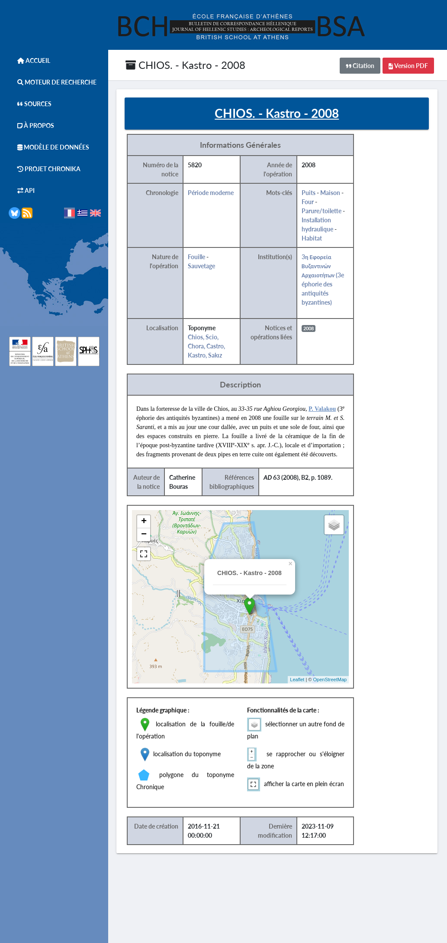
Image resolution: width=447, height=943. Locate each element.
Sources (30, 103)
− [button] (149, 535)
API (22, 190)
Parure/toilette (326, 211)
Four (312, 202)
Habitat (316, 238)
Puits (313, 193)
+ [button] (149, 522)
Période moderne (216, 193)
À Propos (31, 125)
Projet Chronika (44, 168)
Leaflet (302, 680)
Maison (335, 193)
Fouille (201, 257)
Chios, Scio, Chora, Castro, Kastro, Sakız (211, 346)
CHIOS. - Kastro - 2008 (185, 65)
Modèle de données (49, 147)
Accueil (29, 60)
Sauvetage (206, 266)
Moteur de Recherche (52, 82)
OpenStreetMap (334, 680)
